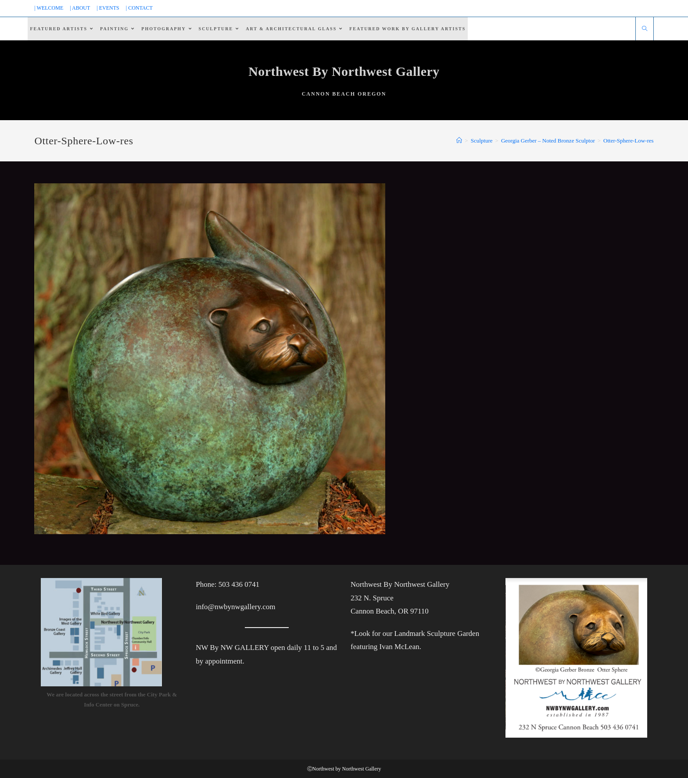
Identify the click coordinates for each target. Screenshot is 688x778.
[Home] (459, 140)
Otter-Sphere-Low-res (628, 140)
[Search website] (644, 29)
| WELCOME (48, 8)
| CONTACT (139, 8)
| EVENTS (108, 8)
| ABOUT (80, 8)
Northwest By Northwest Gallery (344, 71)
